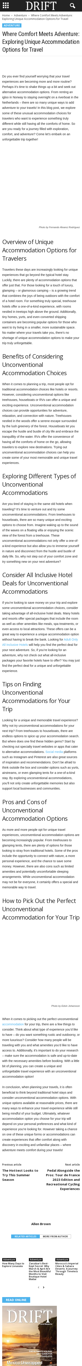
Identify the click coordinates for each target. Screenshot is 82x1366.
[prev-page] (39, 1235)
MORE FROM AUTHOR (55, 1184)
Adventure (20, 15)
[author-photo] (41, 1157)
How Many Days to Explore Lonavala (13, 1213)
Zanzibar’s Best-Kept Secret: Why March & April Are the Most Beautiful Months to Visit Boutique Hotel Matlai (40, 1219)
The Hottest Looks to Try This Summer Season (20, 1123)
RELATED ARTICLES (25, 1184)
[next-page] (44, 1235)
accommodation (13, 972)
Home (6, 15)
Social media (54, 726)
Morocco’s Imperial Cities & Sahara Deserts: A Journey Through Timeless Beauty (66, 1217)
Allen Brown (41, 1172)
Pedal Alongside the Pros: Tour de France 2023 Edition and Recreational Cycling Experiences (63, 1128)
